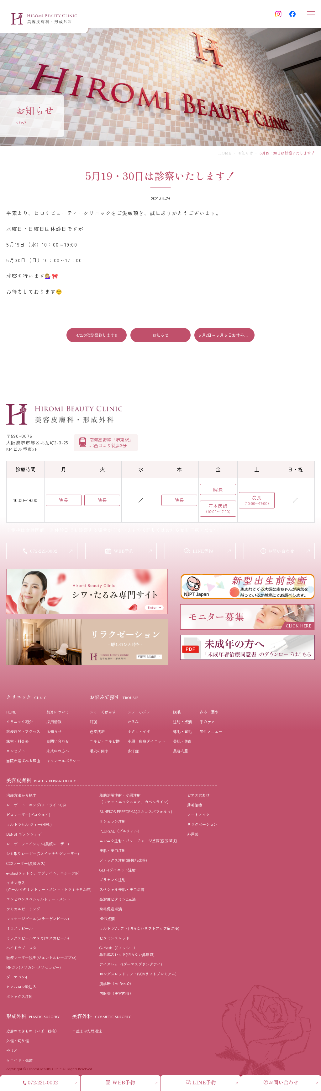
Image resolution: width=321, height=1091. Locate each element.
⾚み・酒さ (209, 715)
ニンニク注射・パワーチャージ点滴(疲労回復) (138, 844)
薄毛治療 (194, 808)
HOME (224, 152)
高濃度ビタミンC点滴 (117, 902)
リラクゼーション (202, 828)
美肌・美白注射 (112, 854)
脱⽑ (177, 715)
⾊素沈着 (97, 735)
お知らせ (245, 152)
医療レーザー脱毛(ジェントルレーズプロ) (41, 961)
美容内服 (180, 754)
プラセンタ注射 (112, 883)
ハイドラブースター (23, 951)
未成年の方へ (57, 754)
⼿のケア (207, 725)
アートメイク (198, 818)
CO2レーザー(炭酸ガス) (25, 867)
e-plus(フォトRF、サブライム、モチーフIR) (43, 876)
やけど (12, 1054)
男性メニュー (211, 735)
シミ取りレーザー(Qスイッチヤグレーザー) (42, 857)
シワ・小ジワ (139, 715)
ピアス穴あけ (198, 798)
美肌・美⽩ (182, 744)
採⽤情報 (53, 725)
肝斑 (93, 725)
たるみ (133, 725)
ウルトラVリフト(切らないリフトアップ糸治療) (139, 932)
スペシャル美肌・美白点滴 (122, 893)
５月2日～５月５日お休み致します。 (226, 335)
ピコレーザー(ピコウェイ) (28, 818)
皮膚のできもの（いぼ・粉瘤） (32, 1034)
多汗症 (133, 754)
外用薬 (192, 837)
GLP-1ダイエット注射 (117, 873)
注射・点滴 (182, 725)
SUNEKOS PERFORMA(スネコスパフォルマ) (135, 815)
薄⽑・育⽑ (182, 735)
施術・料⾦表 (17, 744)
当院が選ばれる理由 (23, 764)
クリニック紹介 (19, 725)
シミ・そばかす (103, 715)
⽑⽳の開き (99, 754)
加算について (57, 715)
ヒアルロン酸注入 (21, 990)
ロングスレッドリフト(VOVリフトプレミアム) (137, 977)
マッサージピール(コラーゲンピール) (37, 922)
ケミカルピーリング (23, 912)
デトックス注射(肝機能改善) (123, 863)
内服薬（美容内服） (116, 997)
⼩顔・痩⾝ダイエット (146, 744)
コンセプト (15, 754)
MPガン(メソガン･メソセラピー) (33, 971)
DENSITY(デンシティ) (24, 837)
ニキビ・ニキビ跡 (105, 744)
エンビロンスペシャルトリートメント (38, 902)
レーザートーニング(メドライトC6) (36, 808)
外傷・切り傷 (17, 1044)
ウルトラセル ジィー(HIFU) (29, 828)
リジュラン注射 (112, 825)
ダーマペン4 (16, 980)
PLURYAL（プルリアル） (120, 834)
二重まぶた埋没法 (87, 1034)
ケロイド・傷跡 (19, 1064)
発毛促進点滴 (110, 912)
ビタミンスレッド (114, 941)
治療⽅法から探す (21, 798)
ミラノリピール (19, 932)
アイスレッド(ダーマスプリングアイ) (130, 967)
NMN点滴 (107, 922)
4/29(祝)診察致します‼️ (96, 335)
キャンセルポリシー (63, 764)
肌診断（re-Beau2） (116, 987)
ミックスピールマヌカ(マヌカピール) (37, 941)
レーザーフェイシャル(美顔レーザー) (37, 847)
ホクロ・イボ (139, 735)
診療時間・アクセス (23, 735)
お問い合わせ (57, 744)
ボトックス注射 (19, 1000)
